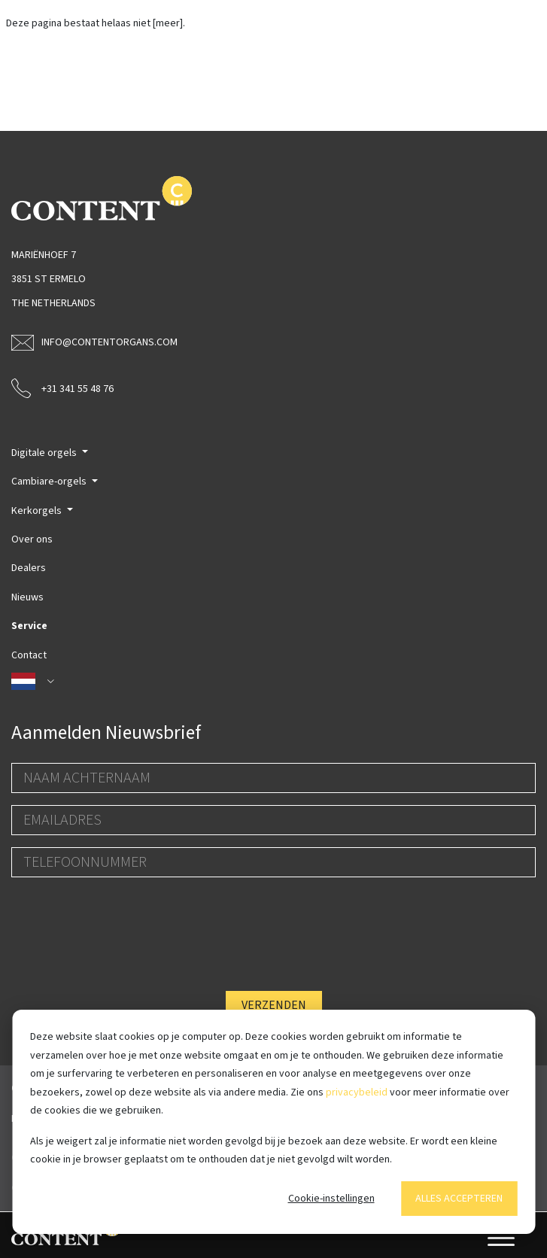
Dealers (28, 568)
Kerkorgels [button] (37, 510)
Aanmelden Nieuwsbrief (106, 733)
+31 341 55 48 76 (62, 387)
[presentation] (125, 918)
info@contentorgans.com (94, 342)
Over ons (32, 539)
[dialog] (273, 1122)
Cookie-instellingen (331, 1198)
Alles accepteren (459, 1198)
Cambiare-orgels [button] (50, 481)
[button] (273, 682)
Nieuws (27, 597)
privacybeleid (356, 1092)
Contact (29, 655)
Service (29, 626)
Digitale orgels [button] (45, 452)
